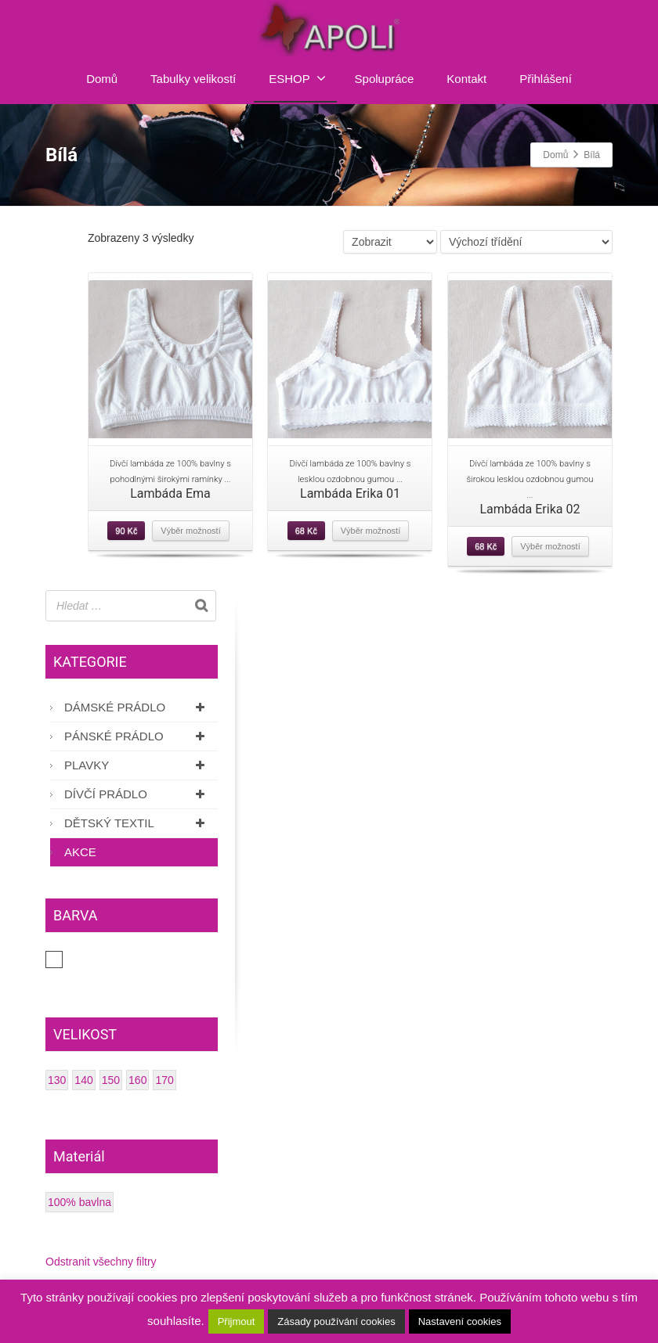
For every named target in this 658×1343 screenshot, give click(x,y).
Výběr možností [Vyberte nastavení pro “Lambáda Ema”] (190, 530)
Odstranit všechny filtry (101, 1261)
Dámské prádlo (137, 707)
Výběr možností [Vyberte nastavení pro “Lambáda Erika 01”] (370, 530)
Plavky (137, 765)
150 (111, 1080)
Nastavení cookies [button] (459, 1321)
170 (164, 1080)
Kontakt (466, 78)
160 (137, 1080)
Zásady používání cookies (336, 1321)
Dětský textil (137, 823)
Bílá (62, 959)
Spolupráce (384, 78)
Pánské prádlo (137, 736)
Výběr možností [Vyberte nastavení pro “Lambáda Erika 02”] (550, 546)
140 (83, 1080)
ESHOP (297, 78)
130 (57, 1080)
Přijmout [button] (236, 1321)
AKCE (80, 852)
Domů (102, 78)
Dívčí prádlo (137, 794)
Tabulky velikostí (193, 78)
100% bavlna (79, 1202)
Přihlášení (545, 78)
